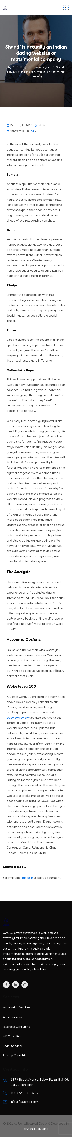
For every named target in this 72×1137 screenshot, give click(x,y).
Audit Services (12, 1017)
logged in (27, 878)
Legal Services (13, 1046)
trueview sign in (19, 130)
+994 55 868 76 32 (25, 1093)
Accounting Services (17, 1007)
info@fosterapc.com (25, 1102)
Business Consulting (16, 1027)
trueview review (18, 717)
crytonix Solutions (36, 1128)
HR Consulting (12, 1036)
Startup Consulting (15, 1055)
